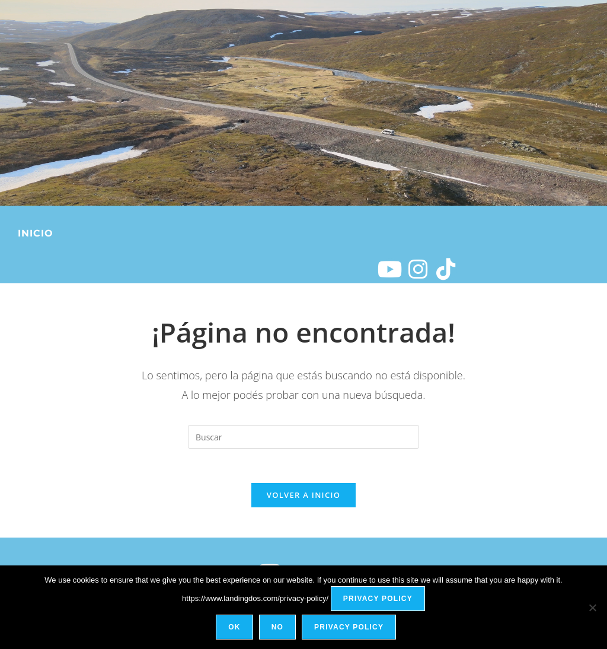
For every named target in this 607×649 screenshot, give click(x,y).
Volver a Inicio (303, 496)
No (277, 628)
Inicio (35, 233)
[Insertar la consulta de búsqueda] (303, 437)
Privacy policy (378, 599)
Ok (235, 628)
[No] (592, 607)
